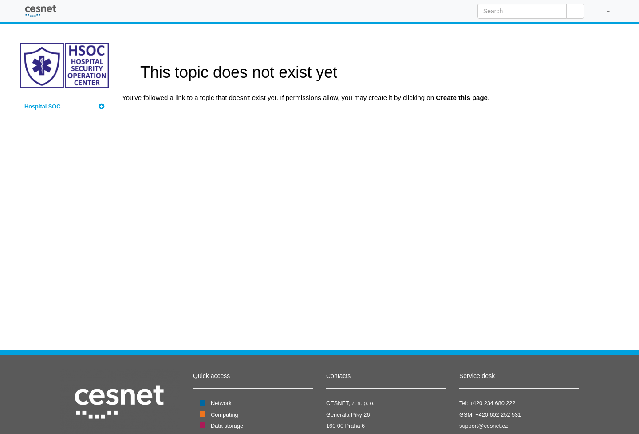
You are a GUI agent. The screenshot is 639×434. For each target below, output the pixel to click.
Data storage (227, 425)
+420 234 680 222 (492, 403)
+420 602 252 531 (498, 414)
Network (221, 403)
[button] (604, 11)
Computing (224, 414)
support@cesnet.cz (483, 425)
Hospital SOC (42, 106)
